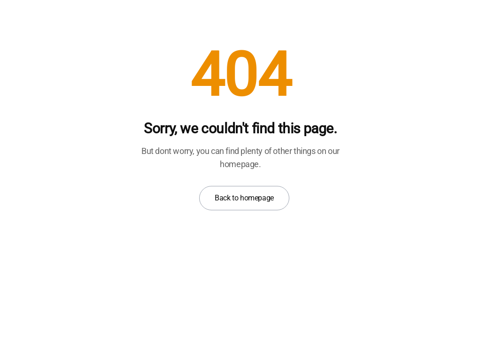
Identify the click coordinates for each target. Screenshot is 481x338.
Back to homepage (244, 197)
